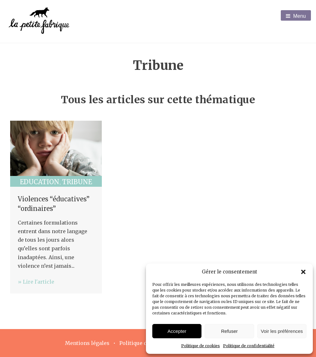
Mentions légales (87, 343)
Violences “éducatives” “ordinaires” (53, 203)
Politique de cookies (200, 345)
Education (39, 182)
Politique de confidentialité (248, 345)
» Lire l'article (36, 282)
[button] (303, 272)
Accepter (177, 331)
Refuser (229, 331)
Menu (296, 16)
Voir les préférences (282, 331)
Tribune (77, 182)
